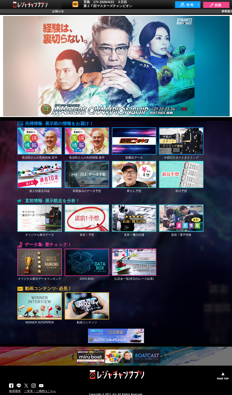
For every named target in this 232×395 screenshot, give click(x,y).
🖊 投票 (215, 5)
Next (163, 357)
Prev (73, 357)
